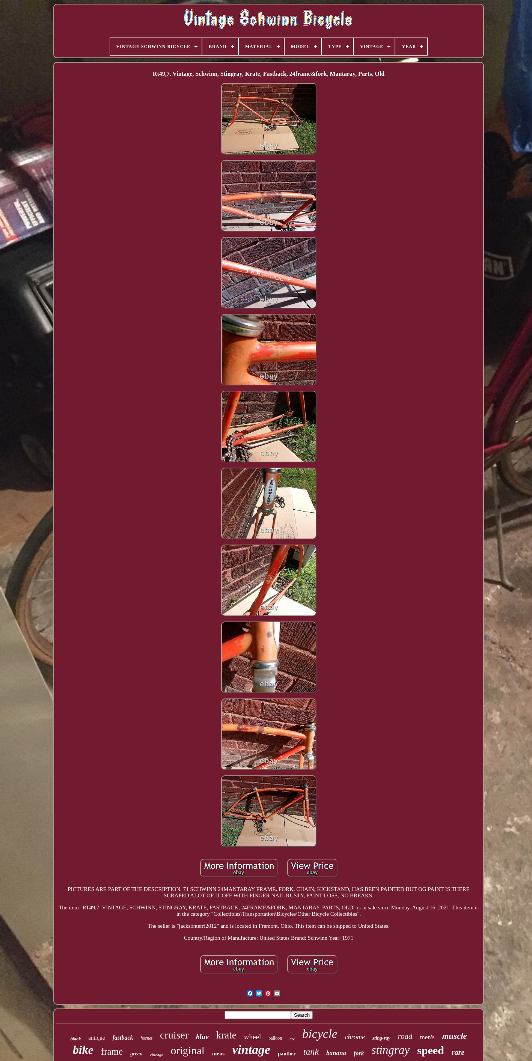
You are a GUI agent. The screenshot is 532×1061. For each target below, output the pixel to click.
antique (96, 1038)
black (75, 1039)
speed (430, 1050)
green (136, 1053)
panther (286, 1053)
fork (359, 1053)
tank (311, 1051)
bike (83, 1049)
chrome (355, 1037)
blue (202, 1037)
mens (218, 1053)
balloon (275, 1038)
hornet (146, 1038)
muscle (454, 1036)
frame (112, 1051)
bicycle (319, 1034)
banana (336, 1052)
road (405, 1036)
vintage (251, 1049)
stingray (390, 1049)
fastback (122, 1037)
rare (458, 1052)
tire (292, 1039)
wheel (252, 1037)
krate (226, 1035)
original (188, 1050)
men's (427, 1037)
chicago (156, 1054)
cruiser (174, 1035)
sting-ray (381, 1038)
